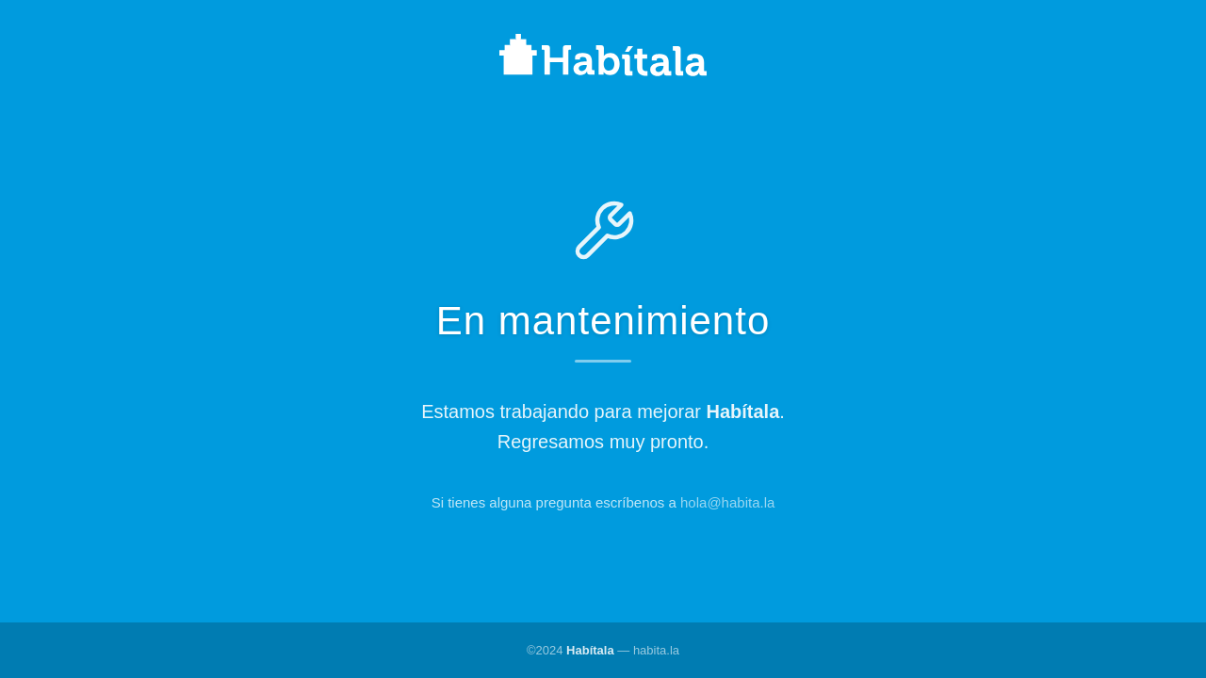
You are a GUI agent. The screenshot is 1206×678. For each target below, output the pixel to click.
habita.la (656, 650)
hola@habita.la (727, 502)
